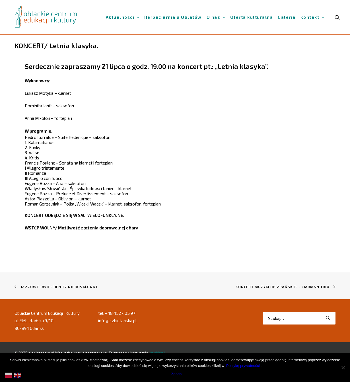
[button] (327, 317)
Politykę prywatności (243, 365)
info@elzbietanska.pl (117, 320)
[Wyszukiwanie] (299, 318)
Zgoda (176, 374)
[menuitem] (122, 17)
